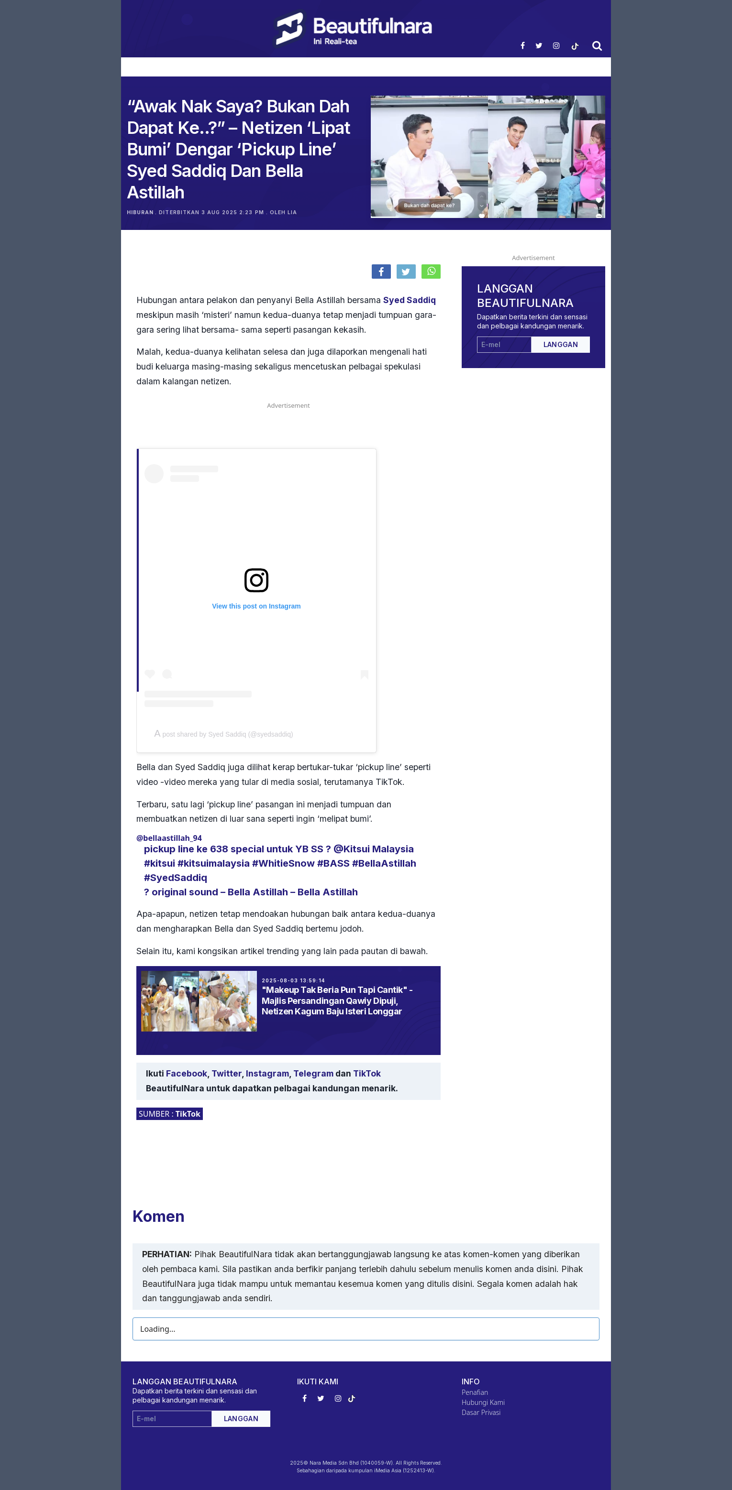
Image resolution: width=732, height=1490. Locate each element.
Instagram (267, 1073)
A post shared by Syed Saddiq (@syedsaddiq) (223, 734)
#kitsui (159, 863)
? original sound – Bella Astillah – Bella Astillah (251, 892)
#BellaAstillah (384, 863)
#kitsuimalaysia (213, 863)
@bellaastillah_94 (169, 838)
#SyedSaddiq (175, 877)
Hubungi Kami (483, 1402)
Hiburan (140, 212)
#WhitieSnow (283, 863)
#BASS (333, 863)
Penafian (475, 1392)
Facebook (186, 1073)
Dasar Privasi (481, 1412)
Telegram (313, 1073)
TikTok (367, 1073)
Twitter (226, 1073)
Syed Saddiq (409, 300)
